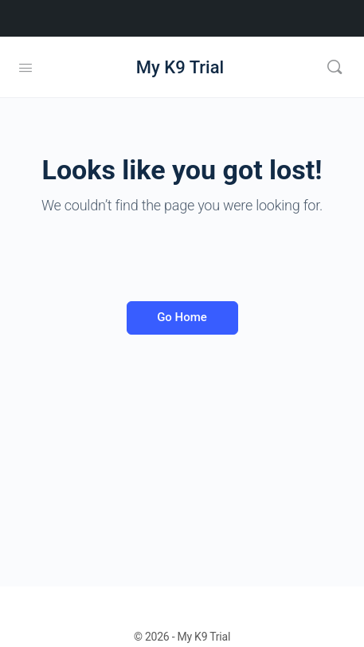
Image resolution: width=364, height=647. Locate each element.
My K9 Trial (180, 67)
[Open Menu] (25, 66)
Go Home (182, 317)
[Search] (334, 67)
